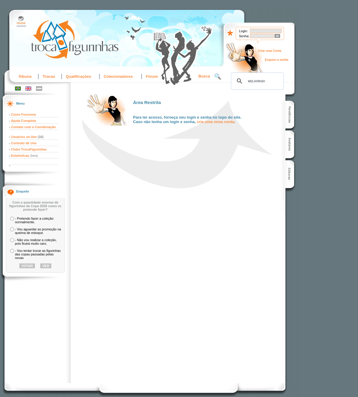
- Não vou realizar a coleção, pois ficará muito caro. (36, 241)
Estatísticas (20, 155)
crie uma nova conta (215, 122)
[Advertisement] (328, 112)
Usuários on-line (24, 137)
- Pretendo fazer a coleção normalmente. (34, 220)
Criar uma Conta (269, 50)
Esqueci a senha (276, 59)
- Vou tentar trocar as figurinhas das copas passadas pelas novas (38, 254)
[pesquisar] (256, 81)
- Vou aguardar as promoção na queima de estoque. (38, 231)
